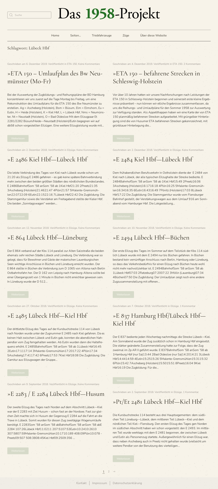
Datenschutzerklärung (127, 483)
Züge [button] (126, 35)
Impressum (99, 483)
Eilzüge (71, 150)
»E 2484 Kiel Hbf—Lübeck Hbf (152, 159)
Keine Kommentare (89, 64)
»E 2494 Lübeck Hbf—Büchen (151, 237)
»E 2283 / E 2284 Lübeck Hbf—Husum (56, 394)
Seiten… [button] (75, 35)
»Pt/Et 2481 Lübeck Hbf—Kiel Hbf (157, 402)
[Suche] (29, 15)
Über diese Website (153, 35)
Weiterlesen (18, 138)
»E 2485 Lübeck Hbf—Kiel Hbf (47, 316)
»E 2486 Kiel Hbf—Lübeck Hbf (47, 159)
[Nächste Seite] (114, 472)
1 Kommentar (187, 306)
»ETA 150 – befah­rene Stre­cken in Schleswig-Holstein (156, 77)
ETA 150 (72, 64)
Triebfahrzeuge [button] (102, 35)
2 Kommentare (192, 64)
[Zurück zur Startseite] (109, 15)
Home (55, 35)
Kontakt (81, 483)
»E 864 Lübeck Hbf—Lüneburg (47, 237)
